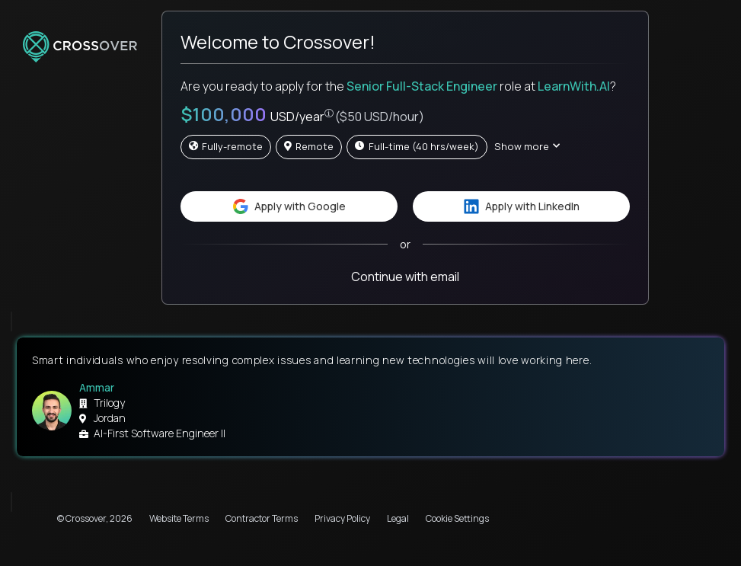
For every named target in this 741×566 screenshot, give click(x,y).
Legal (398, 519)
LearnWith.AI (574, 86)
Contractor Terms (261, 519)
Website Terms (179, 519)
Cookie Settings (457, 519)
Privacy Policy (342, 519)
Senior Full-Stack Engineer (422, 86)
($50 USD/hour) (379, 116)
